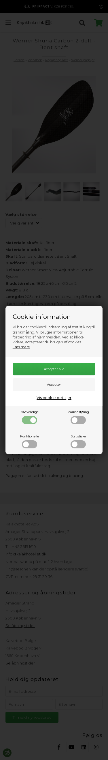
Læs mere (21, 347)
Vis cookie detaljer (54, 397)
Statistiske (78, 441)
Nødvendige (29, 417)
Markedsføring (78, 417)
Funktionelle (29, 441)
